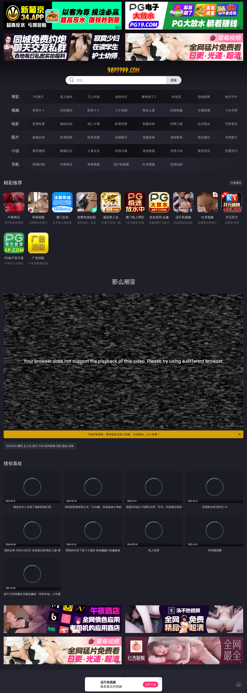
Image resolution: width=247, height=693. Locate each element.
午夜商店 (66, 164)
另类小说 (176, 151)
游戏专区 (121, 97)
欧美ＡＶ (93, 110)
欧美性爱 (121, 124)
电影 (15, 123)
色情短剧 (176, 164)
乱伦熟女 (204, 124)
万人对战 (93, 97)
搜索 (174, 80)
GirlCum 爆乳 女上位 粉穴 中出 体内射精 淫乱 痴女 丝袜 (40, 446)
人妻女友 (93, 151)
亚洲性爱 (38, 124)
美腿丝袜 (149, 137)
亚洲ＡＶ (38, 110)
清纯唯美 (176, 137)
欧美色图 (93, 137)
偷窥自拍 (38, 137)
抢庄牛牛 (231, 97)
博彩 (15, 96)
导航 (15, 164)
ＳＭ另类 (231, 110)
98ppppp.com (123, 70)
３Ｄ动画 (121, 110)
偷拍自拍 (66, 124)
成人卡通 (93, 124)
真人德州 (66, 97)
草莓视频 (93, 164)
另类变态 (231, 124)
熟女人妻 (149, 110)
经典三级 (176, 124)
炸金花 (176, 97)
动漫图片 (121, 137)
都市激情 (38, 151)
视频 (15, 110)
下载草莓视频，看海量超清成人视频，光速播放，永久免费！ (164, 434)
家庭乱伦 (66, 151)
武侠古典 (121, 151)
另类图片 (231, 137)
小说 (15, 150)
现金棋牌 (204, 97)
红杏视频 (149, 164)
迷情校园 (149, 151)
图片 (15, 137)
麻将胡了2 (149, 97)
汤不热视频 (121, 164)
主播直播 (204, 110)
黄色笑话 (204, 151)
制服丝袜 (149, 124)
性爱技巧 (231, 151)
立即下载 (150, 684)
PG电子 (38, 97)
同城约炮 (38, 164)
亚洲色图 (66, 137)
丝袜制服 (176, 110)
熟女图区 (204, 137)
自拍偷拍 (66, 110)
